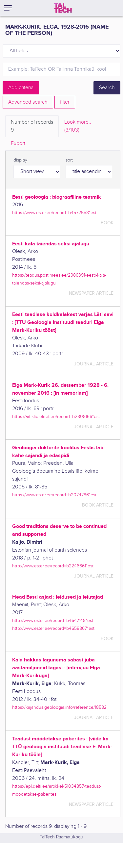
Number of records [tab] (32, 126)
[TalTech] (63, 8)
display (20, 160)
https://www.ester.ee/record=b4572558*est (54, 212)
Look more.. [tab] (77, 126)
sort (69, 160)
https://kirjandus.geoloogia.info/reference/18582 (59, 707)
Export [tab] (18, 143)
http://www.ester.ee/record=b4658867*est (53, 628)
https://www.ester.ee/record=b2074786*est (54, 495)
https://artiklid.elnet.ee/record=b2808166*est (56, 416)
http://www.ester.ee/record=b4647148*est (52, 620)
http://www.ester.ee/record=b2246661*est (52, 566)
